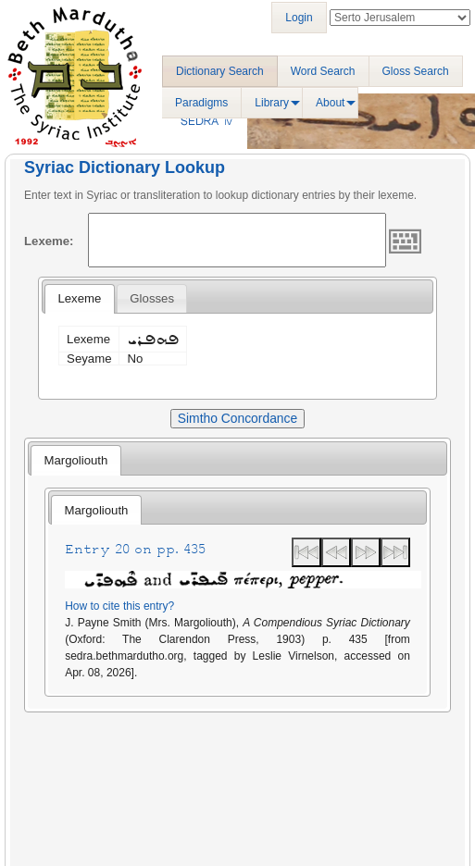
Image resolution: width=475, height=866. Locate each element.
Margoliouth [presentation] (75, 460)
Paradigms (201, 102)
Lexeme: (49, 241)
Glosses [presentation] (152, 298)
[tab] (79, 299)
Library (272, 102)
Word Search (323, 71)
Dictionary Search (220, 71)
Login (298, 17)
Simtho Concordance (237, 418)
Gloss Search (415, 71)
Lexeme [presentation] (79, 298)
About (330, 102)
